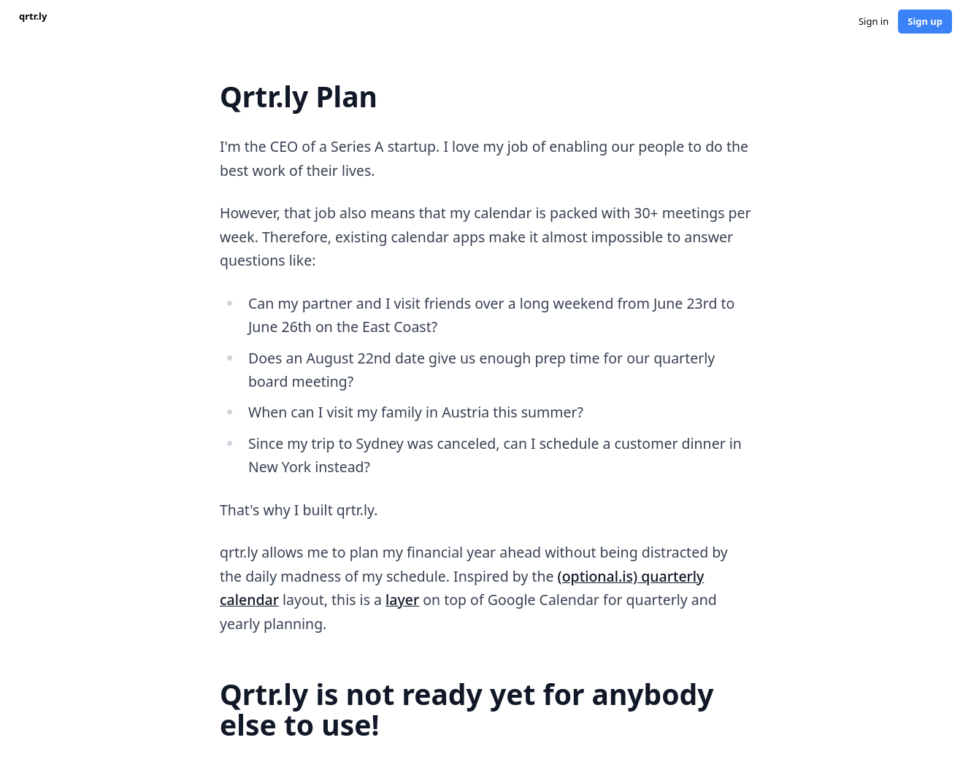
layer (402, 599)
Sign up (925, 21)
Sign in (874, 21)
